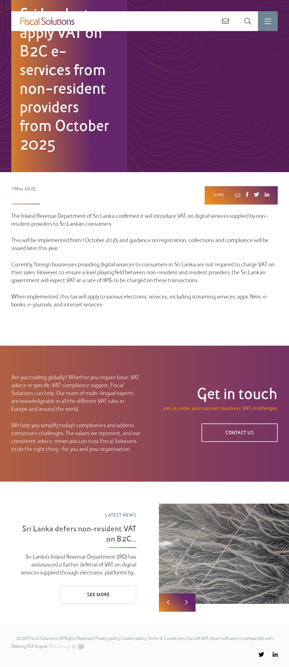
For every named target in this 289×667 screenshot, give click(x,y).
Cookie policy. (134, 639)
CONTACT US (239, 433)
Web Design (60, 646)
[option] (144, 550)
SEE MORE (98, 595)
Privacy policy (107, 639)
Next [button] (186, 602)
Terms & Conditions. (167, 639)
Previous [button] (168, 602)
